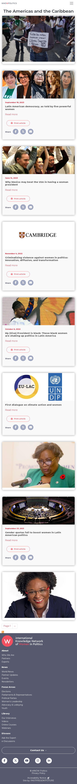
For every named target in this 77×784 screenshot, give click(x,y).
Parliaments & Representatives (17, 695)
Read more (11, 114)
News (5, 667)
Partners (6, 658)
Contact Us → (38, 750)
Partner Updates (10, 675)
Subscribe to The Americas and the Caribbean (3, 632)
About (5, 650)
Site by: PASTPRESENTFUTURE (38, 780)
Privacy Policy (38, 773)
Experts (5, 662)
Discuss (6, 733)
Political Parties (9, 698)
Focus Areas (8, 687)
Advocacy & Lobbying (12, 705)
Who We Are (8, 655)
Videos (5, 721)
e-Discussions (8, 741)
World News (8, 671)
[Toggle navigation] (71, 3)
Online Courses (9, 724)
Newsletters (8, 681)
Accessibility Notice (38, 778)
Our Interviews (9, 718)
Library (6, 713)
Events (5, 678)
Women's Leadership (12, 701)
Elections (6, 691)
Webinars (6, 728)
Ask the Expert (9, 738)
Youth (4, 708)
